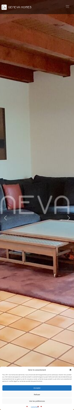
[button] (70, 370)
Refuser (37, 395)
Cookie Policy (35, 407)
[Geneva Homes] (16, 10)
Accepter (37, 388)
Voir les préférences (37, 401)
